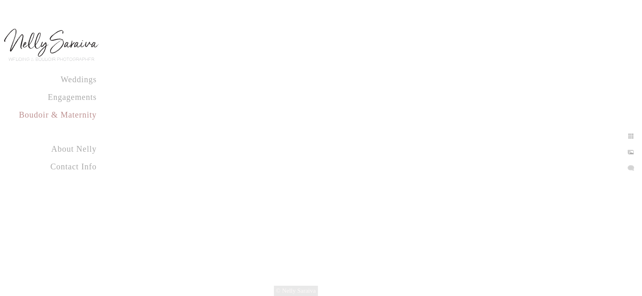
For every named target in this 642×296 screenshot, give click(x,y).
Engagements (72, 97)
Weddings (79, 79)
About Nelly (74, 148)
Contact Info (73, 166)
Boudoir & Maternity (58, 114)
